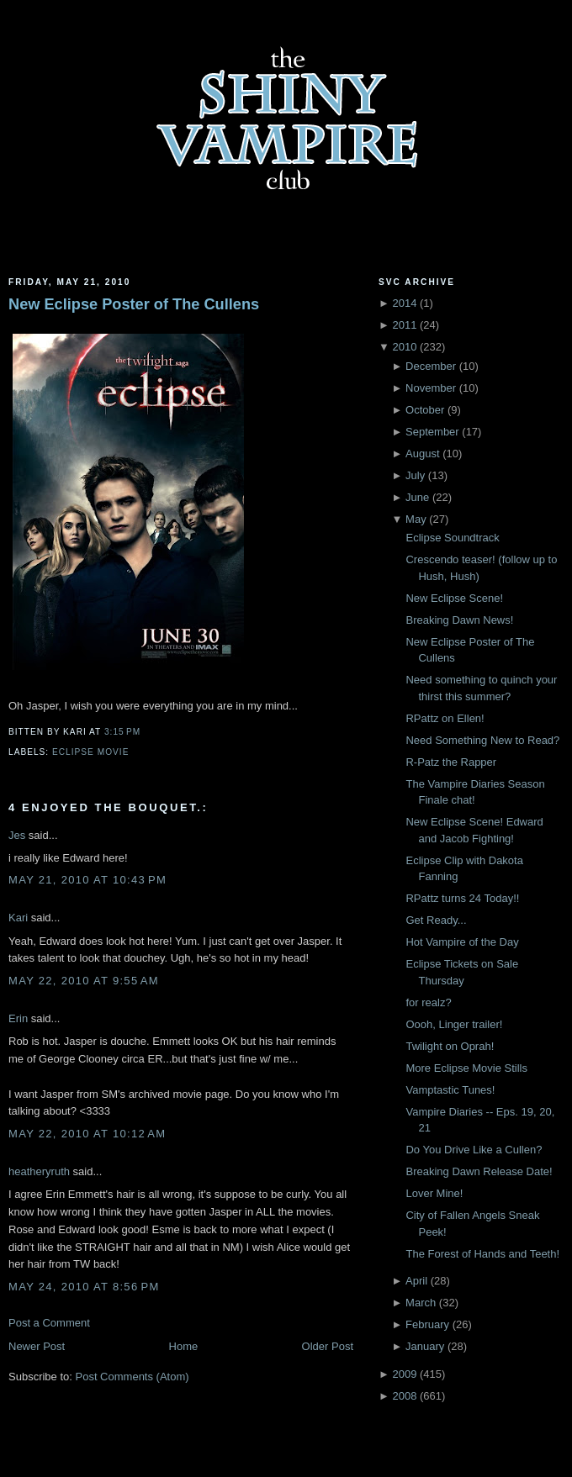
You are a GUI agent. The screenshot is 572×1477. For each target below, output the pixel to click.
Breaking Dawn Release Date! (478, 1171)
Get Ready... (435, 920)
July (415, 475)
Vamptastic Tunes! (450, 1090)
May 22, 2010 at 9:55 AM (83, 980)
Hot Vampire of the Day (461, 942)
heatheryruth (39, 1171)
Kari (18, 917)
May (415, 519)
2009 (404, 1374)
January (424, 1346)
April (416, 1280)
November (430, 388)
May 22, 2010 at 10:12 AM (87, 1133)
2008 (404, 1396)
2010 (404, 346)
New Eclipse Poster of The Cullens (133, 304)
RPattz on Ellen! (444, 718)
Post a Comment (49, 1322)
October (424, 410)
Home (184, 1346)
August (422, 453)
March (420, 1302)
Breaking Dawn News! (459, 620)
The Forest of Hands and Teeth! (482, 1254)
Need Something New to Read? (482, 740)
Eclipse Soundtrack (452, 537)
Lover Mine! (434, 1193)
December (430, 366)
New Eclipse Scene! (454, 598)
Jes (16, 835)
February (427, 1324)
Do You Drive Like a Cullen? (473, 1149)
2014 (404, 303)
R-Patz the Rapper (450, 762)
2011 (404, 325)
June (417, 497)
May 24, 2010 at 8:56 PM (84, 1286)
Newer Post (36, 1346)
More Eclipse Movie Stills (466, 1068)
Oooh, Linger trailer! (453, 1024)
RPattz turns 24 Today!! (462, 898)
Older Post (327, 1346)
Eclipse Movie (90, 752)
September (432, 431)
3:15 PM (122, 731)
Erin (18, 1018)
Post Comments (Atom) (132, 1376)
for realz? (428, 1002)
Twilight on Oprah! (449, 1046)
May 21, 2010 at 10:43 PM (87, 879)
